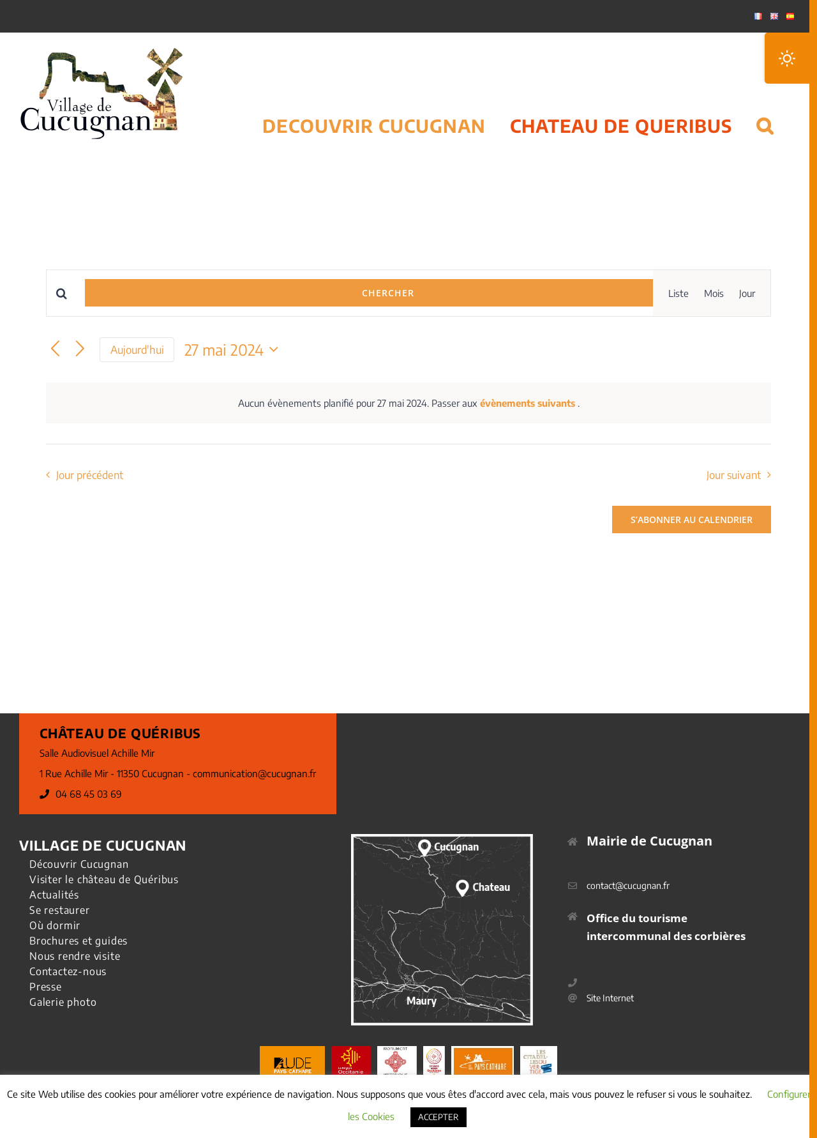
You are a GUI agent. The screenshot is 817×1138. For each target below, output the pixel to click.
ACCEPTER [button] (438, 1117)
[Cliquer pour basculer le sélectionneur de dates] (234, 349)
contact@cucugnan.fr (628, 885)
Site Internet (610, 997)
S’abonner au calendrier (692, 519)
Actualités (54, 894)
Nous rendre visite (74, 956)
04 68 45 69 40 (617, 982)
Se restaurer (59, 910)
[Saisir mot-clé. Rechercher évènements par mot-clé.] (66, 293)
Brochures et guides (78, 940)
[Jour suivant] (80, 349)
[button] (765, 110)
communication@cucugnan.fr (254, 773)
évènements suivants (529, 403)
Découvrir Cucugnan (78, 864)
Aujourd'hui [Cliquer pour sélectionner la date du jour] (137, 349)
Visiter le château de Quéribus (104, 879)
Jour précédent (89, 475)
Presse (45, 986)
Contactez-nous (68, 971)
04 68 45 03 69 (89, 794)
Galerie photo (62, 1002)
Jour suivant (734, 475)
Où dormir (54, 925)
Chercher (388, 293)
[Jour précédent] (55, 349)
